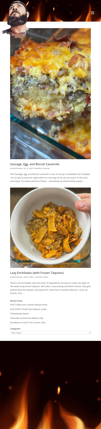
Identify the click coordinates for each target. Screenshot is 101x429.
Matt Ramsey (17, 168)
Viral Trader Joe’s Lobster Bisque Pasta (28, 304)
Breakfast (38, 168)
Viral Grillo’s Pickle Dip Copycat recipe (28, 309)
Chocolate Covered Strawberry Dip (26, 318)
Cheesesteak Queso (19, 313)
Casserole (46, 168)
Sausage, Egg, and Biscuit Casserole (34, 164)
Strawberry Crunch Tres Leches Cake (27, 322)
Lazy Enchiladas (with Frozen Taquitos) (37, 273)
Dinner (45, 277)
